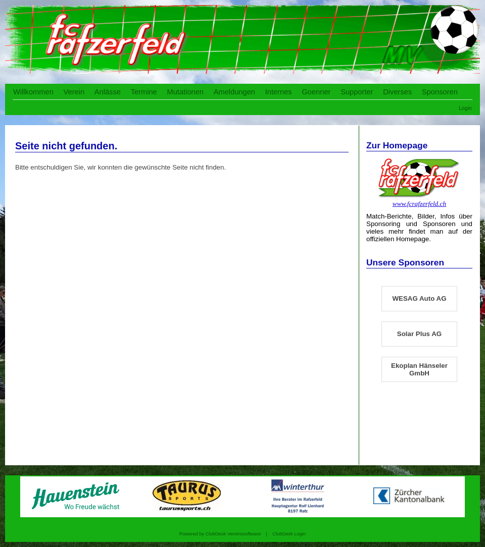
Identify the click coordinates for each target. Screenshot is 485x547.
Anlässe (107, 92)
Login (465, 108)
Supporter (357, 92)
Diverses (397, 92)
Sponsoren (440, 92)
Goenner (316, 92)
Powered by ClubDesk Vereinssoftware (220, 533)
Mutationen (185, 92)
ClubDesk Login (289, 533)
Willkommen (33, 92)
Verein (74, 92)
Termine (144, 92)
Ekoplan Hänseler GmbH (419, 369)
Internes (278, 92)
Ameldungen (234, 92)
